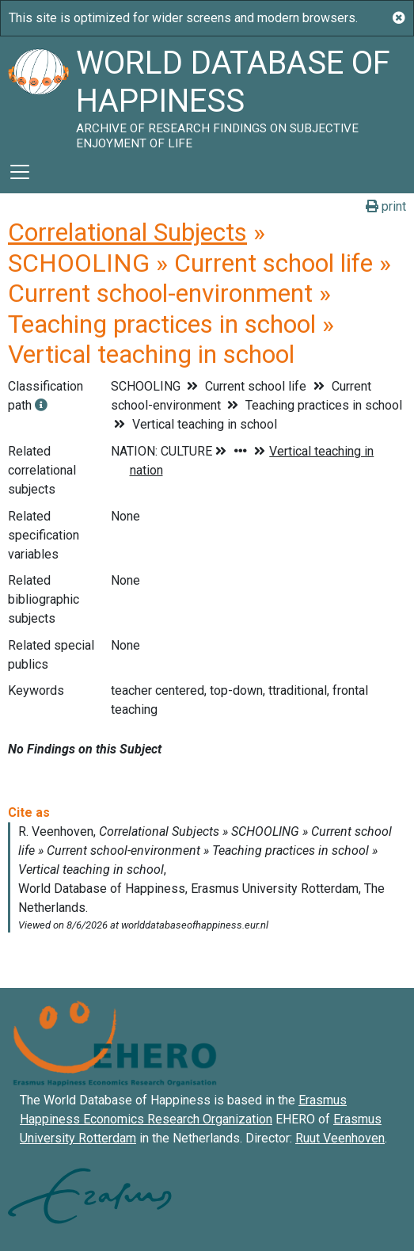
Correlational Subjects (127, 232)
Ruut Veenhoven (340, 1138)
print (386, 206)
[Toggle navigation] (20, 172)
